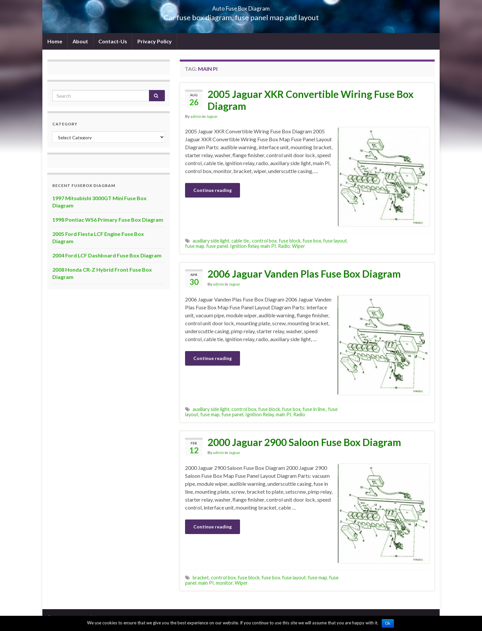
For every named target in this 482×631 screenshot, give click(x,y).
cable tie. (240, 241)
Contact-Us (112, 41)
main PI (268, 246)
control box (264, 241)
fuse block (290, 241)
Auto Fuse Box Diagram (241, 6)
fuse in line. (314, 409)
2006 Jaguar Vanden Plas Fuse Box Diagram (304, 274)
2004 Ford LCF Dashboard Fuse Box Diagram (107, 255)
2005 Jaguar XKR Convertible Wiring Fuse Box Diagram (310, 100)
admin (196, 116)
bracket (201, 577)
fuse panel (217, 246)
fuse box (312, 241)
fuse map (194, 246)
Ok (387, 623)
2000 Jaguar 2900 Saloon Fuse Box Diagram (304, 442)
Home (54, 41)
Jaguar (212, 116)
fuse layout (335, 241)
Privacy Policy (154, 41)
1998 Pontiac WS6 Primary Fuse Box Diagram (107, 219)
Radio (284, 246)
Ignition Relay (244, 246)
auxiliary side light (211, 241)
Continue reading (212, 190)
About (80, 41)
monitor (224, 583)
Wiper (298, 246)
